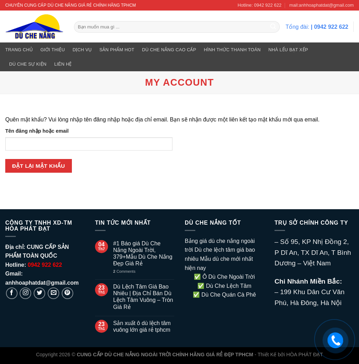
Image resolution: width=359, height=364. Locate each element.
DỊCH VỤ (82, 49)
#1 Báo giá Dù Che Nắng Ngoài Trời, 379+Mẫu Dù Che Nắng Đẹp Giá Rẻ (142, 253)
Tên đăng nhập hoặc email (37, 131)
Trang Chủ (19, 49)
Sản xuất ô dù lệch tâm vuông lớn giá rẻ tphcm (142, 326)
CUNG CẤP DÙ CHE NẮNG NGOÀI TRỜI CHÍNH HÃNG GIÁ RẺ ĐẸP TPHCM (165, 354)
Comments (124, 271)
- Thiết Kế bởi (269, 354)
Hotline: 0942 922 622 (260, 5)
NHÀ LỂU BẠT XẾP (288, 49)
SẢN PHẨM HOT (117, 49)
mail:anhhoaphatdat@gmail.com (321, 5)
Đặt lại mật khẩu (38, 166)
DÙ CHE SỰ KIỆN (28, 64)
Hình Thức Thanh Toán (232, 49)
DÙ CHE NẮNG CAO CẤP (169, 49)
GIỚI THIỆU (52, 49)
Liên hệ (63, 64)
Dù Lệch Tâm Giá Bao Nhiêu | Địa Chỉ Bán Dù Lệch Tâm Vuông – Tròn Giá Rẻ (143, 297)
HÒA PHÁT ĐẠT (304, 354)
